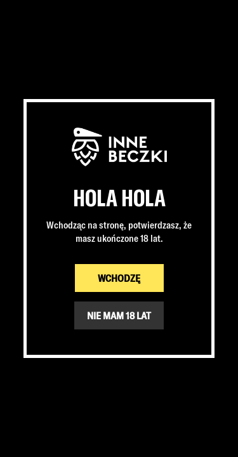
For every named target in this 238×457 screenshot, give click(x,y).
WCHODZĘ (119, 278)
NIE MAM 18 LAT (119, 315)
